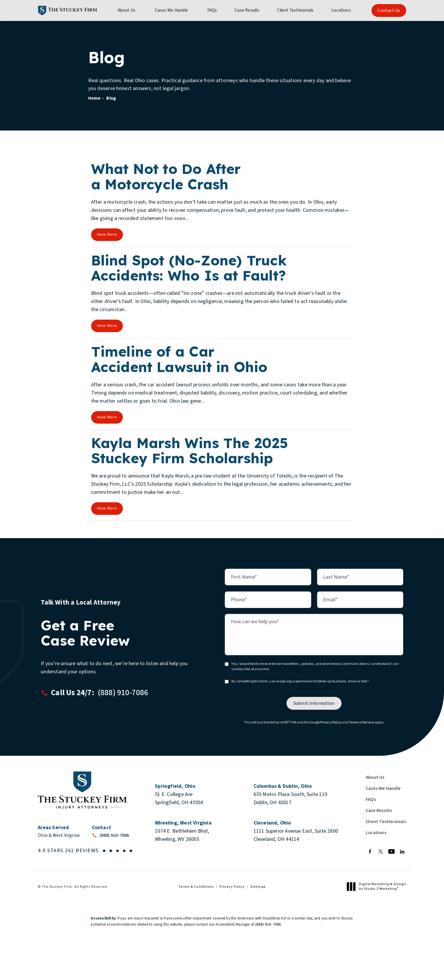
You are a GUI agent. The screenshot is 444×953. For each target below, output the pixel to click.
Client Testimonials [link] (295, 10)
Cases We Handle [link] (171, 10)
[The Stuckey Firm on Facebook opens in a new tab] (370, 851)
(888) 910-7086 (268, 924)
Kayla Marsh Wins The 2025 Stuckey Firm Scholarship (189, 450)
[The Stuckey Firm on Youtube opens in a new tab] (391, 851)
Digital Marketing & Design (378, 886)
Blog (111, 98)
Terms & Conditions (196, 886)
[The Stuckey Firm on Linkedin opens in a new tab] (402, 851)
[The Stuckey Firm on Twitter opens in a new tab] (381, 851)
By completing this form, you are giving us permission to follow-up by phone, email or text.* (300, 681)
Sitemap (258, 886)
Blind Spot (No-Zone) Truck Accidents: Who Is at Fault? (189, 267)
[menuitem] (127, 10)
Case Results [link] (247, 10)
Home (94, 98)
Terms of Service (361, 722)
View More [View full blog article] (107, 234)
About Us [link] (127, 10)
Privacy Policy (331, 722)
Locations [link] (341, 10)
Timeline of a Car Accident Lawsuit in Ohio (179, 359)
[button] (123, 693)
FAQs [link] (212, 10)
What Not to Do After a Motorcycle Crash (166, 176)
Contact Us (388, 10)
